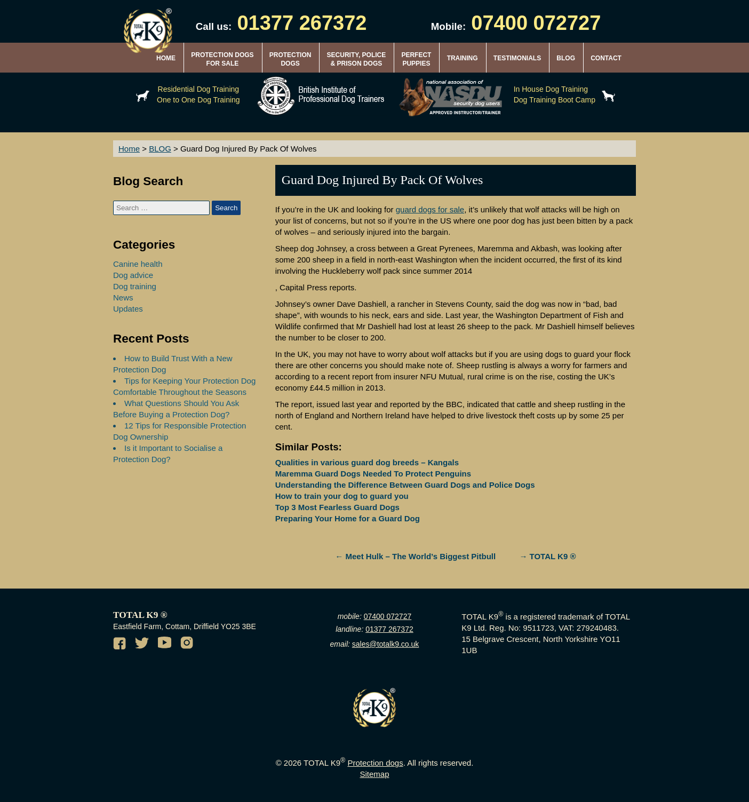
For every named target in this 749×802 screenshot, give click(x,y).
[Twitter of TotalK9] (144, 645)
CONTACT (606, 58)
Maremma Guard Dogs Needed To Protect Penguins (373, 473)
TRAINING (462, 58)
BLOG (565, 58)
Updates (128, 308)
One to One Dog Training (198, 100)
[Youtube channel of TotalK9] (166, 645)
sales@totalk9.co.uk (385, 644)
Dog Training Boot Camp (554, 100)
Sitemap (374, 774)
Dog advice (133, 275)
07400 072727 (388, 616)
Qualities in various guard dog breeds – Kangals (367, 462)
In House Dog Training (551, 89)
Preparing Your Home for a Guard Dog (347, 518)
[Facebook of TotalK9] (121, 645)
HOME (166, 58)
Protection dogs (375, 762)
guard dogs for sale (430, 209)
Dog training (134, 286)
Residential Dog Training (199, 89)
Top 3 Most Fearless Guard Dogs (337, 507)
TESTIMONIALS (517, 58)
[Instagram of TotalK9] (188, 645)
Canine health (138, 263)
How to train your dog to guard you (342, 496)
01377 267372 (389, 629)
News (123, 297)
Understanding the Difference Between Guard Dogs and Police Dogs (405, 484)
